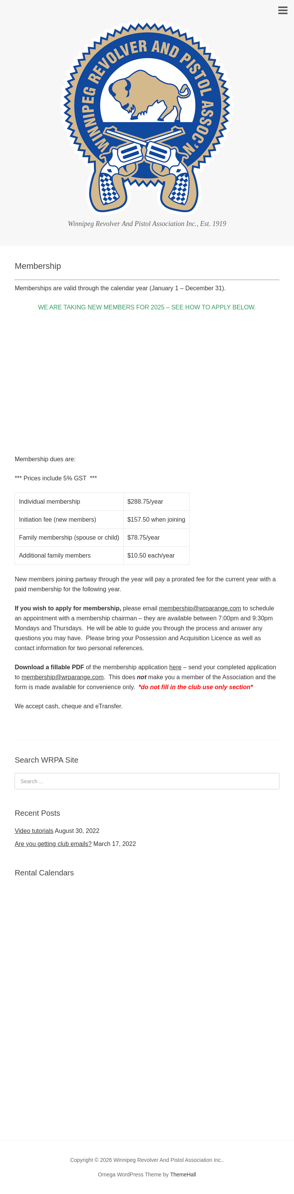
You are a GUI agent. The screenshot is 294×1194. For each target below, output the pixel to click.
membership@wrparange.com (200, 608)
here (175, 667)
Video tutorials (34, 831)
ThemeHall (183, 1174)
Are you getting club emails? (53, 844)
